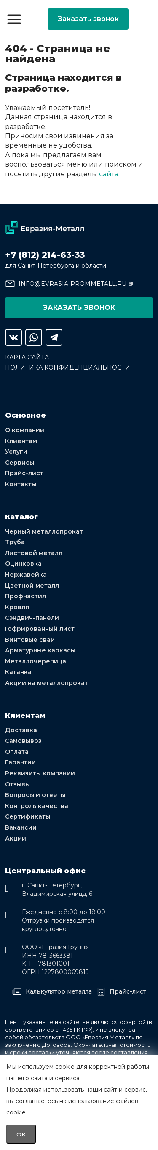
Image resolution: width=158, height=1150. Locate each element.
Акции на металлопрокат (46, 683)
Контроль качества (36, 806)
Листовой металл (33, 553)
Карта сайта (27, 357)
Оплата (17, 752)
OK (21, 1134)
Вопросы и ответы (35, 795)
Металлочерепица (35, 661)
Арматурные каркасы (40, 650)
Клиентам (21, 441)
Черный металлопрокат (44, 531)
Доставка (21, 730)
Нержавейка (26, 574)
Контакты (20, 484)
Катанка (18, 672)
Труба (15, 542)
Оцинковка (23, 563)
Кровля (17, 607)
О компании (24, 430)
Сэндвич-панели (32, 618)
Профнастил (25, 596)
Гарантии (20, 762)
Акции (15, 838)
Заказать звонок (88, 19)
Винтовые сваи (30, 639)
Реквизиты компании (40, 773)
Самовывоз (23, 741)
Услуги (16, 451)
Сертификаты (27, 816)
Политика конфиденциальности (67, 367)
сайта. (109, 174)
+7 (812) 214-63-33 (45, 255)
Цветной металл (32, 585)
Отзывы (17, 784)
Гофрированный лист (40, 628)
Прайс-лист (24, 473)
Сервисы (19, 462)
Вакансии (21, 827)
